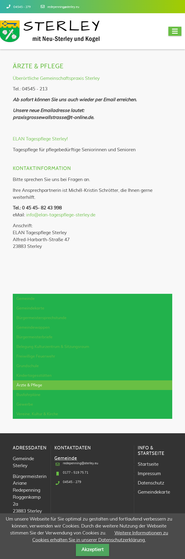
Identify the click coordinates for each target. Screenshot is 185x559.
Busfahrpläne (28, 395)
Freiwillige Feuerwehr (35, 356)
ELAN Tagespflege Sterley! (40, 139)
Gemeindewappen (33, 327)
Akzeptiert (92, 549)
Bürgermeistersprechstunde (41, 318)
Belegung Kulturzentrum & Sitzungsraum (52, 347)
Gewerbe (24, 404)
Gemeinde (25, 299)
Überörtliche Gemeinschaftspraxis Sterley (56, 78)
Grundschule (27, 366)
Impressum (149, 473)
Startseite (148, 464)
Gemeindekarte (30, 308)
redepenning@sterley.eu (63, 7)
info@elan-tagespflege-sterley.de (60, 215)
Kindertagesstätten (34, 375)
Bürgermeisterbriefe (34, 337)
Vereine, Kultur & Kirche (37, 414)
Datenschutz (151, 483)
